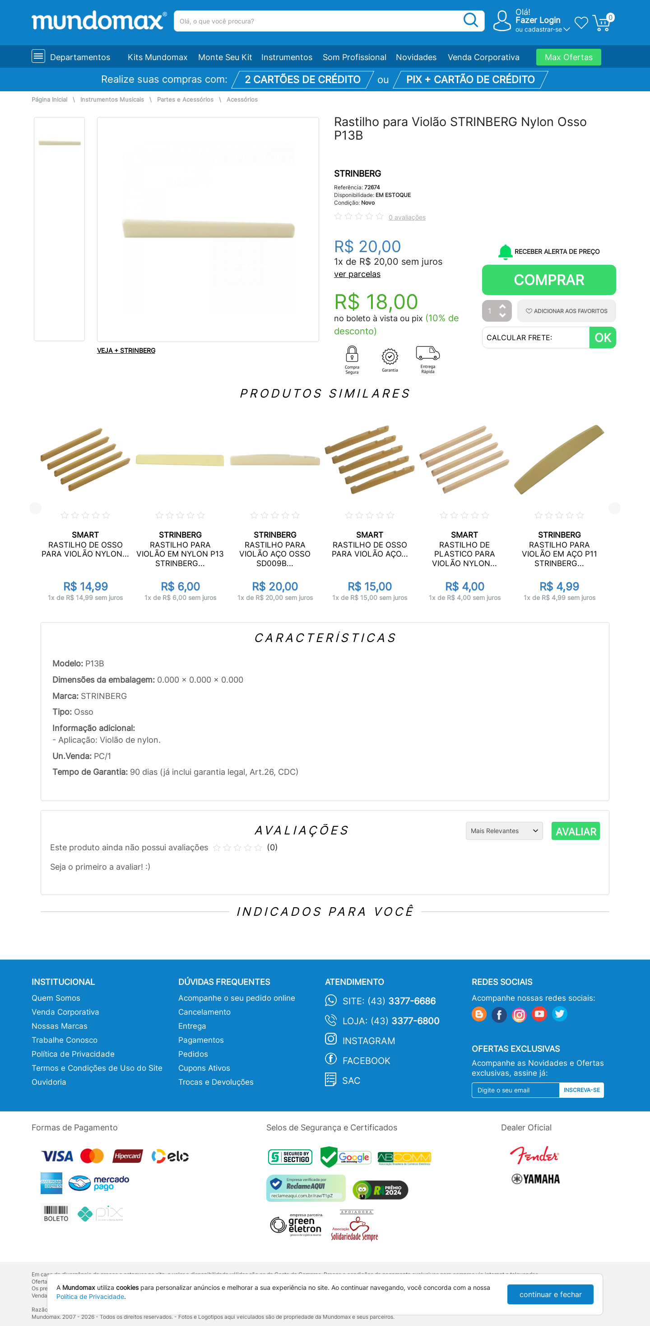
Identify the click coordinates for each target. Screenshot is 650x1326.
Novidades (416, 57)
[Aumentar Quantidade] (503, 307)
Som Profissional (354, 57)
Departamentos (80, 57)
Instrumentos (286, 57)
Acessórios (242, 99)
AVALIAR (576, 832)
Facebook (366, 1060)
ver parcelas (357, 274)
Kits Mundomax (158, 57)
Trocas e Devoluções (216, 1082)
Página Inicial (49, 99)
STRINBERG (357, 174)
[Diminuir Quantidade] (503, 316)
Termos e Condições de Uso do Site (97, 1068)
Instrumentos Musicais (112, 99)
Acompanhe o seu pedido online (236, 998)
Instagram (369, 1040)
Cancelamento (204, 1012)
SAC (351, 1080)
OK (602, 338)
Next (614, 508)
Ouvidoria (49, 1082)
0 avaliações (407, 217)
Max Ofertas (569, 57)
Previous (35, 508)
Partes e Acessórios (185, 99)
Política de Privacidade (73, 1054)
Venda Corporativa (484, 57)
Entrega (192, 1026)
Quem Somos (56, 998)
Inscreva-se (582, 1090)
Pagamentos (201, 1040)
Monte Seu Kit (225, 57)
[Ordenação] (504, 831)
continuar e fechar (551, 1294)
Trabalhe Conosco (65, 1040)
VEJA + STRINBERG (126, 350)
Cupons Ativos (204, 1068)
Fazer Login (538, 20)
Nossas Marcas (60, 1026)
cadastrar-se (543, 29)
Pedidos (193, 1054)
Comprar (549, 280)
